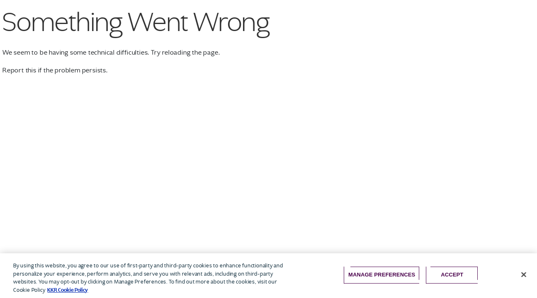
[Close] (524, 275)
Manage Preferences (381, 275)
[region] (268, 275)
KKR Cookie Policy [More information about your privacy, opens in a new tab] (67, 289)
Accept (452, 275)
